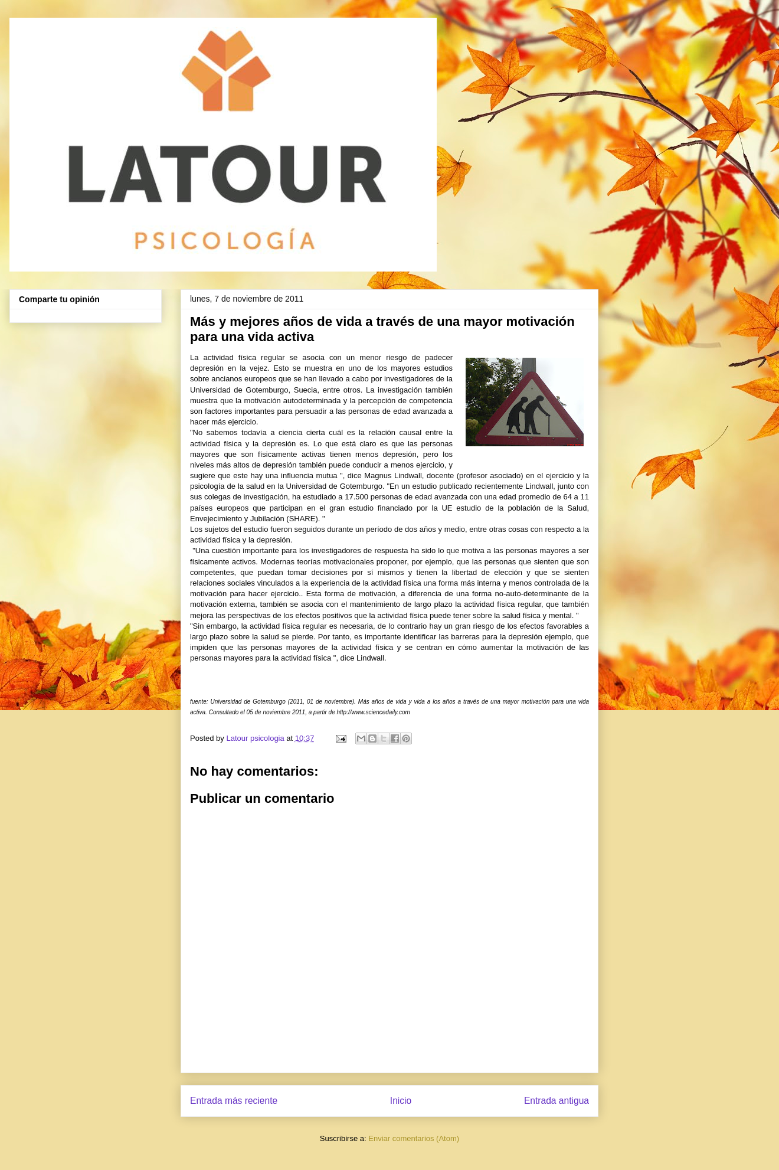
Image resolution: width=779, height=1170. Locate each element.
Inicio (400, 1101)
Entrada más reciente (233, 1101)
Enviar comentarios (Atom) (413, 1138)
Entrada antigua (556, 1101)
